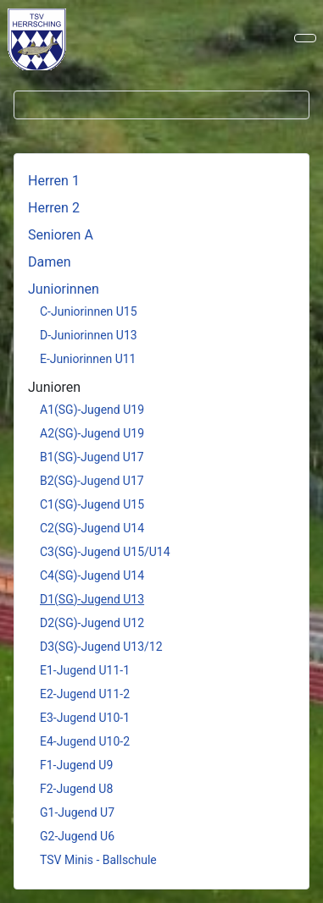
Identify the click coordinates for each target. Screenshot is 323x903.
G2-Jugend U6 (77, 836)
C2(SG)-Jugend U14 (92, 528)
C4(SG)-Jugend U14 (92, 575)
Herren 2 (54, 208)
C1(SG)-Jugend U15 (92, 504)
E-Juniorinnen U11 (88, 359)
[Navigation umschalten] (305, 38)
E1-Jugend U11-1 (85, 670)
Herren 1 (54, 181)
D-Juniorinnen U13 (88, 335)
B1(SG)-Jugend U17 (92, 457)
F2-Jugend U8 (76, 789)
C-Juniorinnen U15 (88, 311)
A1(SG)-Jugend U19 (92, 409)
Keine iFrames (45, 38)
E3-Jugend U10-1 (85, 717)
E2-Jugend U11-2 (85, 694)
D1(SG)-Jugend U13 (92, 599)
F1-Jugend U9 (76, 765)
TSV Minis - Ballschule (98, 860)
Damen (49, 262)
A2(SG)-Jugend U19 (92, 433)
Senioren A (60, 235)
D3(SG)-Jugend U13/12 (101, 646)
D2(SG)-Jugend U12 (92, 623)
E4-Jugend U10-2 (85, 741)
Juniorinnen (63, 289)
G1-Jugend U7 (77, 812)
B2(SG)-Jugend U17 (92, 480)
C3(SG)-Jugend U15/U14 (105, 552)
